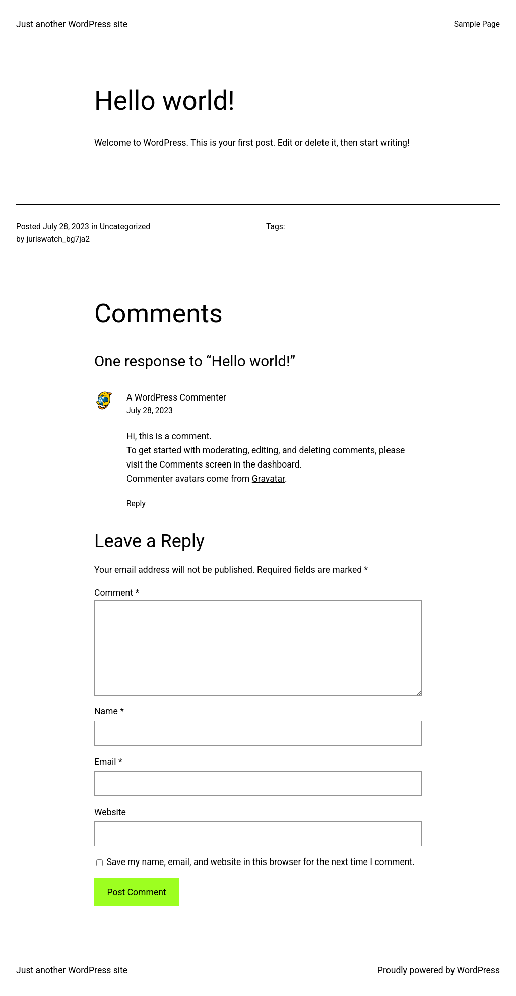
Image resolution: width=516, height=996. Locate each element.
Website (110, 812)
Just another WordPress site (71, 24)
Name (109, 711)
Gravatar (268, 479)
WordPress (478, 970)
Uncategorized (125, 226)
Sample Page (477, 24)
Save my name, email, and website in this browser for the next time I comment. (260, 862)
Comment (116, 593)
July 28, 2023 (149, 410)
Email (108, 762)
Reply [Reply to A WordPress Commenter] (136, 503)
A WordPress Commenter (176, 397)
